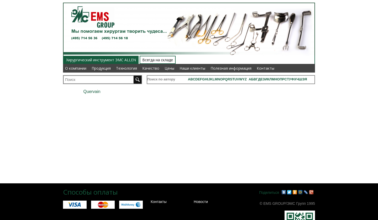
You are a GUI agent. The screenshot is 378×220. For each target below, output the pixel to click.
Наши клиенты (192, 68)
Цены (169, 68)
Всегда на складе (157, 59)
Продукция (101, 68)
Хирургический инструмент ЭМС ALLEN (101, 59)
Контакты (265, 68)
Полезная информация (231, 68)
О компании (75, 68)
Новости (201, 202)
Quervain (92, 91)
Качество (150, 68)
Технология (126, 68)
